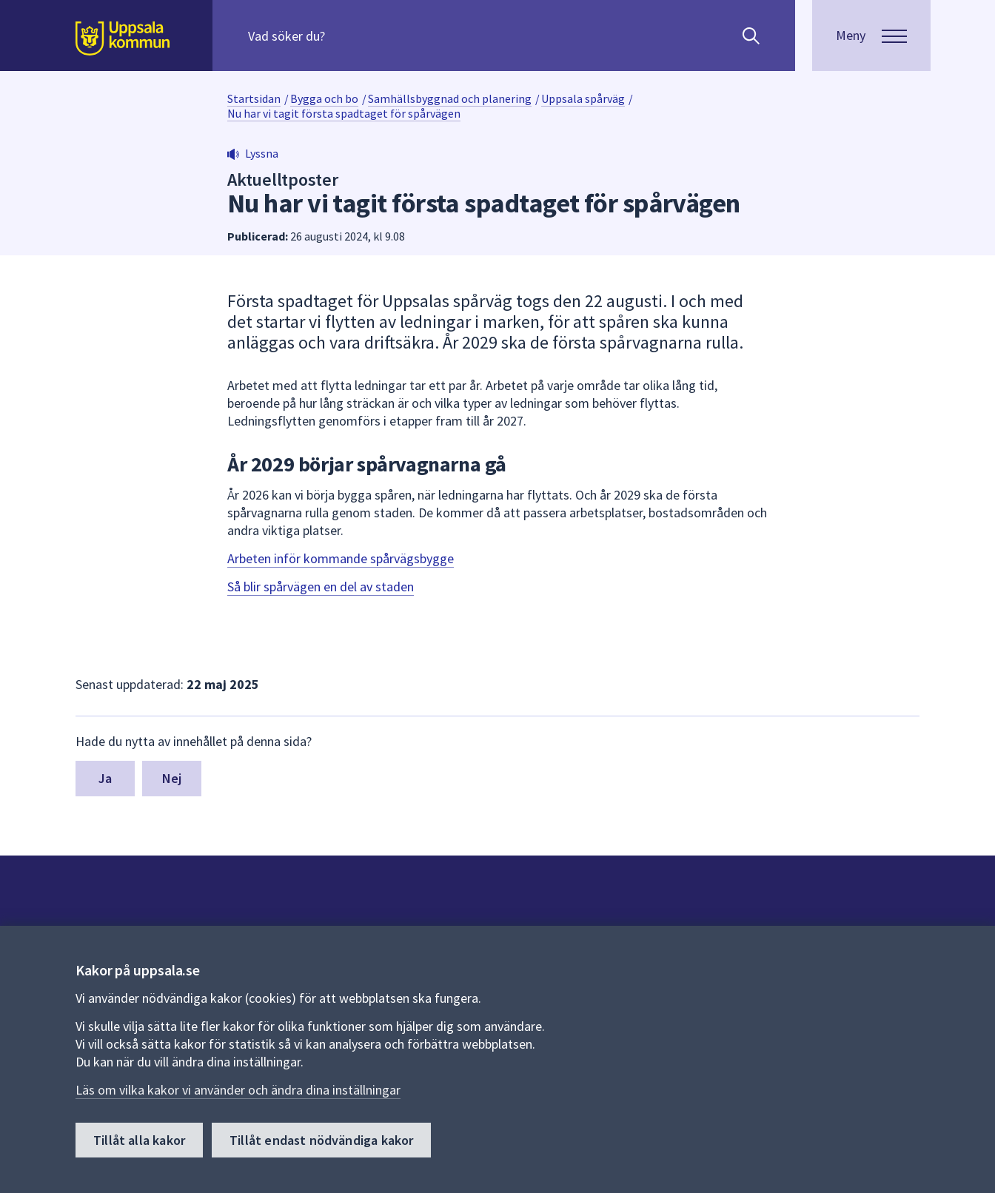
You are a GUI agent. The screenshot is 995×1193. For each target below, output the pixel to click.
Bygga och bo (324, 98)
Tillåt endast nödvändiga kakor (321, 1140)
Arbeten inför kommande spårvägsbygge (340, 558)
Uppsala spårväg (583, 98)
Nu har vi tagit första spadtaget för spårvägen (343, 113)
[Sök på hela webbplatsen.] (343, 35)
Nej (172, 778)
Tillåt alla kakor (139, 1140)
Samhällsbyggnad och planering (450, 98)
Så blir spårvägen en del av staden (320, 586)
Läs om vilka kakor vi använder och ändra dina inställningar (238, 1090)
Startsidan (254, 98)
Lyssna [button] (261, 153)
